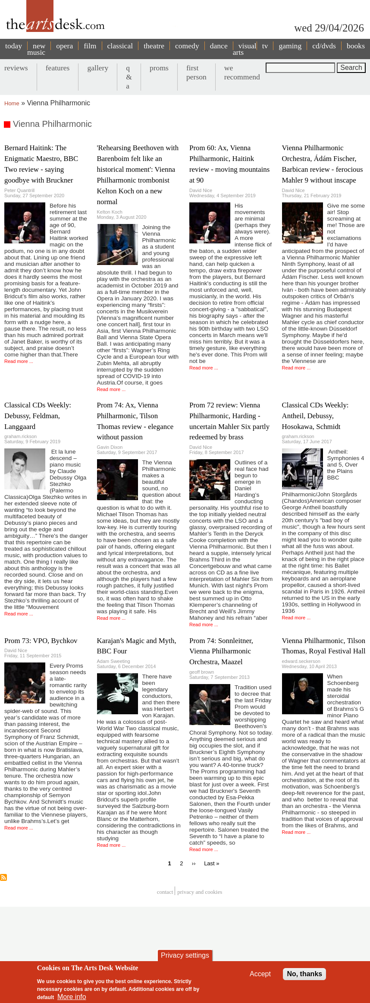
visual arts (245, 49)
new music (36, 49)
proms (159, 67)
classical (120, 45)
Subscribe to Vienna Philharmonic (3, 877)
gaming (290, 45)
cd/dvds (324, 45)
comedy (187, 45)
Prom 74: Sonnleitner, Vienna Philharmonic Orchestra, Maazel (221, 651)
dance (219, 45)
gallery (97, 67)
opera (64, 45)
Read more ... (18, 361)
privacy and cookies (199, 892)
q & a (129, 76)
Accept (260, 976)
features (58, 67)
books (356, 45)
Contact (165, 892)
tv (265, 45)
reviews (16, 67)
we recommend (242, 72)
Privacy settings (185, 957)
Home (11, 103)
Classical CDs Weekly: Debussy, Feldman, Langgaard (37, 416)
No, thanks (304, 976)
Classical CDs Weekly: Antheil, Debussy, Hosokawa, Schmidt (315, 416)
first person (196, 72)
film (90, 45)
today (13, 45)
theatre (154, 45)
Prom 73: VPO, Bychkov (41, 641)
